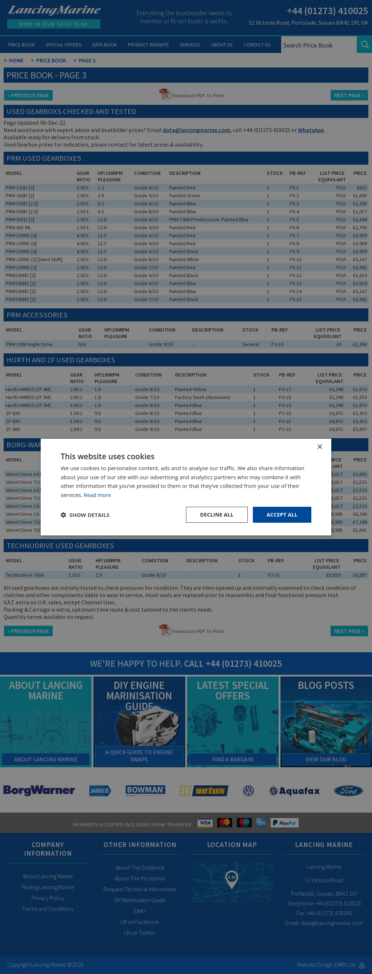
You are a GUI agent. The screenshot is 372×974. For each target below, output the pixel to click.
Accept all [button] (282, 514)
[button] (85, 514)
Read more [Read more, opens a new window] (98, 494)
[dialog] (186, 487)
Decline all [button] (216, 514)
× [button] (319, 446)
